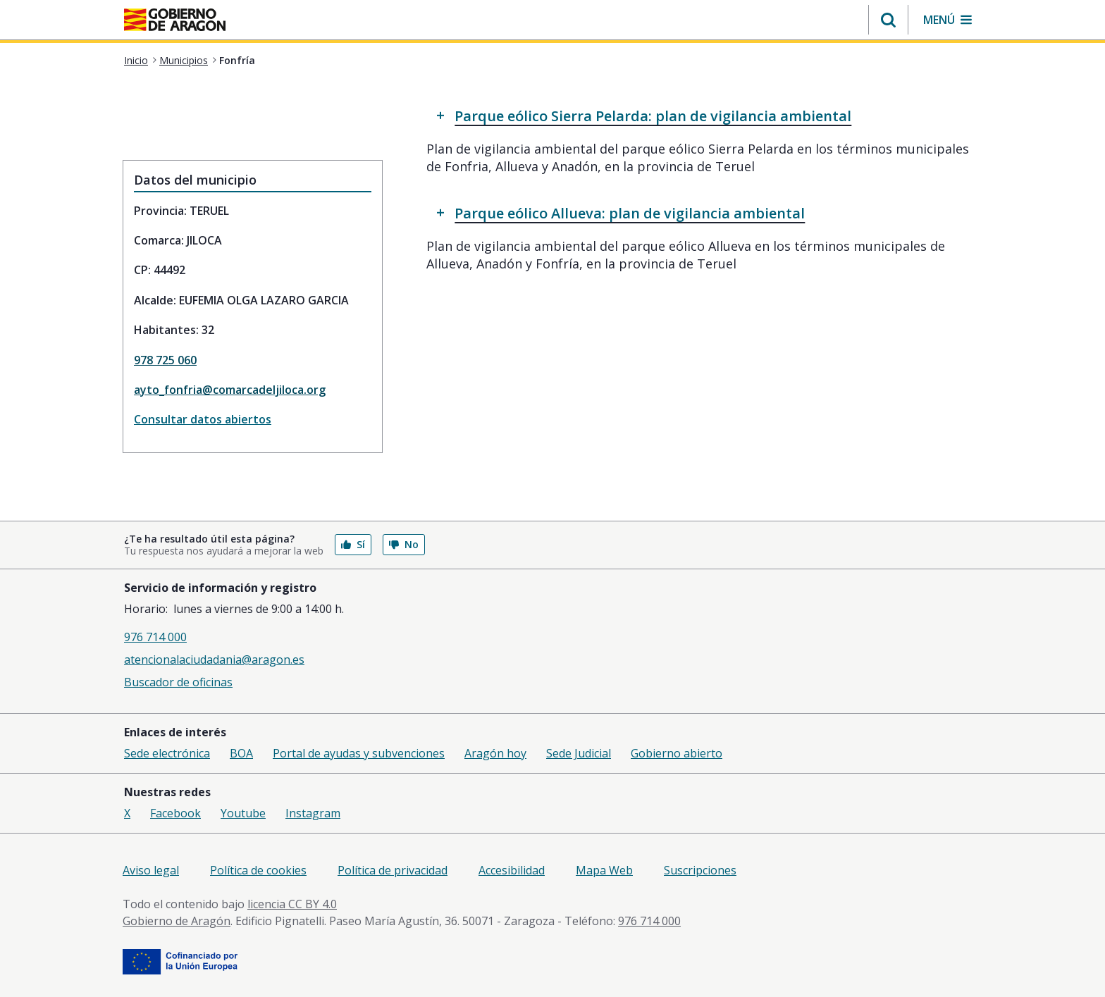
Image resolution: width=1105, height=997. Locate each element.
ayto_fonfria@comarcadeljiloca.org (230, 389)
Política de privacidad (392, 870)
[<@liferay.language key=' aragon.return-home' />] (175, 21)
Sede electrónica (167, 753)
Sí (353, 544)
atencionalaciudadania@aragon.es (214, 659)
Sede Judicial (578, 753)
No (404, 544)
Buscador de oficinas (178, 682)
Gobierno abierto (676, 753)
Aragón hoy (495, 753)
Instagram (312, 813)
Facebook (175, 813)
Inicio (136, 60)
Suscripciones (700, 870)
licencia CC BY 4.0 (292, 904)
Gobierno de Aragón (176, 921)
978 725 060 (165, 360)
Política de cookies (258, 870)
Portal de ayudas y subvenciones (359, 753)
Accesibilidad (512, 870)
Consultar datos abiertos (202, 419)
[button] (888, 19)
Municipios (183, 60)
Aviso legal (151, 870)
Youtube (243, 813)
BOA (241, 753)
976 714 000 (155, 637)
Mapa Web (604, 870)
